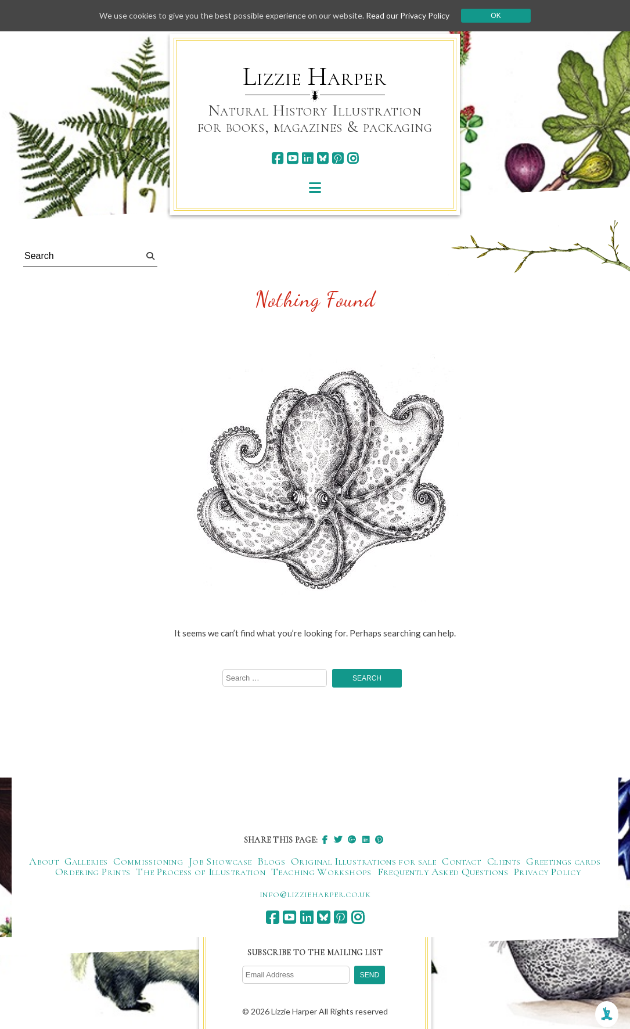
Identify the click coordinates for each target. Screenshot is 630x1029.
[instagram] (352, 158)
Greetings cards (563, 861)
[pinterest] (337, 158)
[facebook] (277, 158)
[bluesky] (322, 158)
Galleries (85, 861)
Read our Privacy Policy (407, 15)
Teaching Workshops (321, 871)
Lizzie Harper (314, 76)
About (44, 861)
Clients (504, 861)
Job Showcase (220, 861)
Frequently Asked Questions (442, 871)
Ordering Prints (92, 871)
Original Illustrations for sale (363, 861)
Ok (496, 16)
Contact (461, 861)
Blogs (271, 861)
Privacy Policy (547, 871)
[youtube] (292, 158)
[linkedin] (307, 158)
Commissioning (148, 861)
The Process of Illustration (200, 871)
